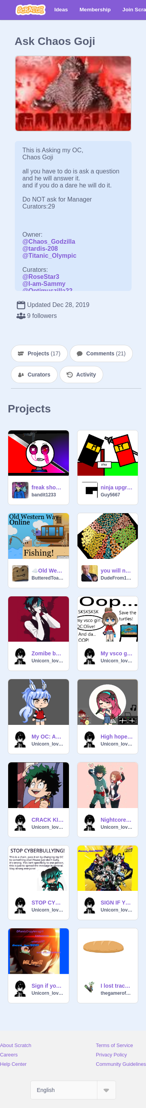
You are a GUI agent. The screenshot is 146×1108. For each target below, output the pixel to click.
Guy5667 (110, 495)
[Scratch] (30, 10)
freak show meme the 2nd (48, 487)
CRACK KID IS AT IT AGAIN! (48, 820)
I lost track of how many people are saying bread (117, 986)
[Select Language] (73, 1090)
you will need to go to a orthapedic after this (117, 570)
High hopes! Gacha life (117, 736)
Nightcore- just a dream (117, 820)
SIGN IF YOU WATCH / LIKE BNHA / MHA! (117, 902)
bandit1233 (44, 495)
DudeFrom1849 (117, 578)
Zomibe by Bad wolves (48, 653)
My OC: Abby (48, 736)
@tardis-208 (40, 248)
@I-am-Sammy (44, 283)
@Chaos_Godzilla (49, 241)
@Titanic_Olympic (50, 255)
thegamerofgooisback (117, 993)
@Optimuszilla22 (48, 290)
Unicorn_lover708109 (48, 661)
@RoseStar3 (41, 276)
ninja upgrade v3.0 (117, 487)
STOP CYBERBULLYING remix (48, 902)
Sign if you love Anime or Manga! (48, 986)
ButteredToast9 (48, 578)
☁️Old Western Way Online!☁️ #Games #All (48, 570)
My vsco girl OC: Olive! (117, 653)
